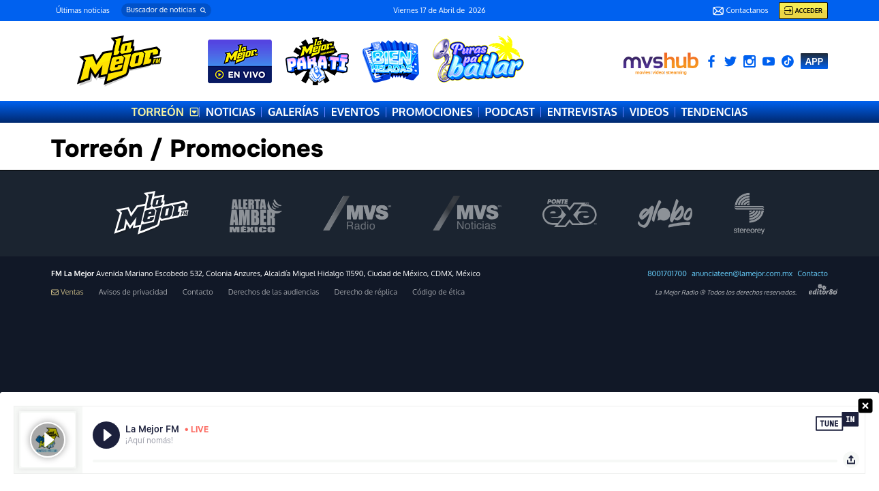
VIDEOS (649, 112)
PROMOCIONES (432, 112)
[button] (166, 10)
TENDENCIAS (714, 112)
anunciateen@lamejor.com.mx (742, 274)
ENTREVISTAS (582, 112)
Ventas (67, 292)
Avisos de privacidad (133, 292)
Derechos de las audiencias (274, 292)
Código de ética (438, 292)
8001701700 (667, 274)
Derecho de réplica (365, 292)
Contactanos (740, 10)
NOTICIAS (231, 112)
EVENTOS (355, 112)
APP (814, 61)
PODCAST (509, 112)
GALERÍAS (293, 112)
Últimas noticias (83, 10)
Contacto (812, 274)
